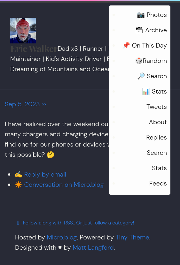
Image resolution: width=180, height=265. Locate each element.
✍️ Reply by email (40, 174)
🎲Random (151, 61)
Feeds (158, 183)
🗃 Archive (151, 30)
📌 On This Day (144, 45)
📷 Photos (152, 15)
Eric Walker (34, 48)
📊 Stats (154, 91)
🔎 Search (152, 76)
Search (157, 152)
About (158, 122)
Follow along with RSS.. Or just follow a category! (74, 222)
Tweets (156, 106)
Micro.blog (62, 237)
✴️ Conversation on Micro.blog (59, 184)
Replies (156, 137)
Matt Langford (93, 247)
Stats (159, 168)
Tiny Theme (132, 237)
